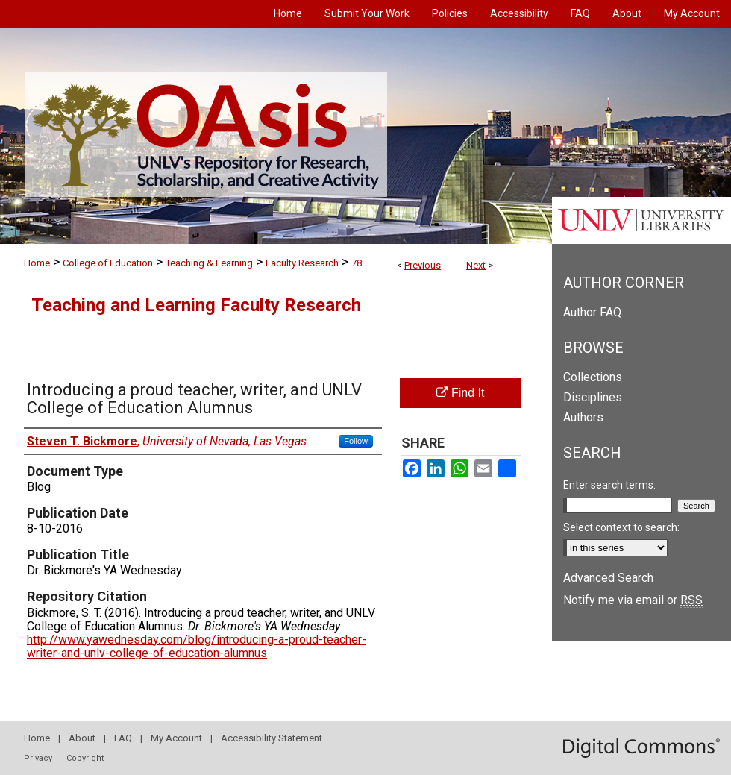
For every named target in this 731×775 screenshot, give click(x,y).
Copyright (85, 758)
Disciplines (592, 397)
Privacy (38, 758)
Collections (592, 377)
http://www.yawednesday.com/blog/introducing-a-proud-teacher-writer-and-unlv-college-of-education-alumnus (196, 646)
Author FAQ (592, 312)
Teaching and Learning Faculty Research (196, 305)
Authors (583, 417)
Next (476, 265)
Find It (460, 392)
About (82, 738)
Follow (356, 440)
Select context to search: (621, 527)
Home (37, 263)
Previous (422, 265)
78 (356, 263)
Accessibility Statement (271, 738)
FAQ (123, 738)
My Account (176, 738)
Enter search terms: (609, 485)
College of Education (108, 263)
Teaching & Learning (209, 263)
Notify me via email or (633, 600)
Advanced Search (608, 578)
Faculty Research (302, 263)
